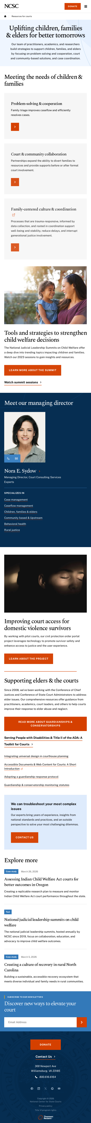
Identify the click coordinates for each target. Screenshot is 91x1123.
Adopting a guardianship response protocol (31, 776)
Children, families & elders (20, 514)
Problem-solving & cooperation (36, 104)
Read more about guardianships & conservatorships (45, 723)
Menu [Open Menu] (85, 6)
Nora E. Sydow (20, 473)
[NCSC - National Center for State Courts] (11, 6)
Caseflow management (18, 508)
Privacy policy (45, 1106)
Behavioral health (15, 526)
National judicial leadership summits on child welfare (41, 922)
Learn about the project (28, 661)
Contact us (25, 839)
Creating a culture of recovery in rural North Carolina (40, 967)
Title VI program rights (45, 1110)
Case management (16, 502)
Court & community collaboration (38, 158)
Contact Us (44, 1056)
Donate (72, 6)
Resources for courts (22, 16)
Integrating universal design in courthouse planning (36, 756)
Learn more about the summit (32, 372)
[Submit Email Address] (82, 1022)
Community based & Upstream (23, 520)
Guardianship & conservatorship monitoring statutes (36, 785)
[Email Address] (45, 1022)
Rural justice (12, 532)
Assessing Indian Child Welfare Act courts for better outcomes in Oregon (41, 882)
